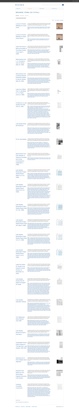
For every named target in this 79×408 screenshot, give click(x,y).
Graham (38, 288)
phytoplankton (44, 290)
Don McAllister (46, 93)
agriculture (36, 93)
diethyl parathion (38, 321)
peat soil (40, 308)
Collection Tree (18, 8)
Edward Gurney (47, 49)
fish (39, 78)
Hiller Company (33, 192)
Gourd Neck (42, 65)
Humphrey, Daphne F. (33, 39)
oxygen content (38, 131)
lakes (34, 95)
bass (35, 320)
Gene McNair (43, 94)
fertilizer (31, 109)
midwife (28, 40)
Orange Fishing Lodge (38, 242)
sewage (36, 82)
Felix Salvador (31, 157)
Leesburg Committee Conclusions (19, 386)
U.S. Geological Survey (42, 196)
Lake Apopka (34, 51)
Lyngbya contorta (38, 112)
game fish (31, 288)
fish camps (37, 129)
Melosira (42, 112)
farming (35, 129)
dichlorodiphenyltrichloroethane (35, 78)
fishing (29, 64)
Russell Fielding (29, 292)
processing (46, 350)
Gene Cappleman (34, 376)
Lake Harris (36, 289)
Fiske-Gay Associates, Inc (30, 305)
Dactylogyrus (29, 285)
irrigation (28, 349)
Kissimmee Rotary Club (44, 209)
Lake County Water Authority (43, 193)
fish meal (46, 389)
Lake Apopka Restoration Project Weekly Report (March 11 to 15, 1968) (21, 173)
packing (34, 350)
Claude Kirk (34, 388)
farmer (33, 129)
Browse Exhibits (42, 8)
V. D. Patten (46, 95)
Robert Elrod (41, 177)
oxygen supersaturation (37, 114)
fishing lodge (32, 64)
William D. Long (45, 310)
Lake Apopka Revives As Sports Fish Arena (21, 332)
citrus (28, 78)
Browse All (17, 15)
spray (41, 292)
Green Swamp (39, 376)
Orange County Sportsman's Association (40, 113)
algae (35, 49)
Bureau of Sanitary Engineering (42, 345)
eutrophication (46, 143)
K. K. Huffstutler (45, 192)
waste (49, 82)
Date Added (61, 20)
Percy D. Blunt (35, 52)
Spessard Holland (39, 52)
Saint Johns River (45, 157)
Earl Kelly (44, 208)
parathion (38, 290)
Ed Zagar (30, 129)
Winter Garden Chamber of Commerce (35, 271)
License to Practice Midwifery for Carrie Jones (21, 25)
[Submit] (63, 5)
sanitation (31, 82)
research (28, 82)
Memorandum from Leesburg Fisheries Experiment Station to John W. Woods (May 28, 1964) (21, 77)
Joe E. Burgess (46, 79)
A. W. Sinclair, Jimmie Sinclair (33, 173)
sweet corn (30, 310)
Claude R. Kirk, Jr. (35, 143)
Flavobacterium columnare (43, 286)
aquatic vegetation (39, 142)
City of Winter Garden (33, 346)
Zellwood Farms (41, 228)
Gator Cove (35, 65)
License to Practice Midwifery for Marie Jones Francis (21, 36)
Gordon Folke (46, 240)
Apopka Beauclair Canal (34, 63)
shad (37, 82)
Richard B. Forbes (47, 308)
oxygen (33, 114)
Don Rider (40, 108)
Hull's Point (45, 65)
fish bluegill (47, 63)
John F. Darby (41, 307)
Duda (44, 285)
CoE (43, 267)
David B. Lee (38, 346)
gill (32, 288)
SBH (33, 82)
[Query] (53, 5)
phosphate (44, 114)
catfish (42, 63)
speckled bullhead (37, 292)
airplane (39, 93)
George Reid (31, 79)
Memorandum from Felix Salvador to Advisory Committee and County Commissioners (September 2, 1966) (21, 159)
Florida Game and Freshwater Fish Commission (40, 64)
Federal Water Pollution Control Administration (38, 389)
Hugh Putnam (36, 209)
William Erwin (35, 83)
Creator (58, 20)
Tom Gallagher (34, 178)
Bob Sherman (29, 128)
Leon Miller (31, 308)
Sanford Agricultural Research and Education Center (34, 309)
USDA (41, 197)
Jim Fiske (37, 307)
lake (31, 80)
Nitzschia (28, 113)
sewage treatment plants (37, 257)
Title (55, 20)
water (28, 83)
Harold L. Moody (42, 288)
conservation (42, 93)
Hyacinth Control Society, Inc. (31, 269)
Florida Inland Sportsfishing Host (44, 347)
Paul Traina (37, 177)
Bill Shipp (32, 174)
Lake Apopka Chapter (38, 349)
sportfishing (29, 147)
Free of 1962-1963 (38, 348)
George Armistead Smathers (44, 50)
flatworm (38, 286)
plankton (48, 114)
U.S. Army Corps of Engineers (40, 213)
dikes (43, 174)
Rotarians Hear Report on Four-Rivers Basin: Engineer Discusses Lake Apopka (21, 374)
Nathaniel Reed (40, 211)
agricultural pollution (32, 49)
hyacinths (37, 192)
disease (37, 108)
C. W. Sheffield (33, 128)
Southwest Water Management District (44, 377)
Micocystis (44, 112)
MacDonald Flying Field (42, 289)
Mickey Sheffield (32, 211)
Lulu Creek (37, 51)
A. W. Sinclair (31, 267)
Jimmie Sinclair (41, 269)
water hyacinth (41, 310)
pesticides (46, 242)
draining (28, 347)
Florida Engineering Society (39, 239)
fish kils (34, 109)
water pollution (47, 132)
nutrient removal (44, 211)
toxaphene (48, 292)
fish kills (31, 144)
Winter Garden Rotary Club (39, 378)
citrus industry (43, 320)
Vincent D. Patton (38, 178)
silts (41, 257)
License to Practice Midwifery (40, 39)
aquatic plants (38, 49)
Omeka (63, 406)
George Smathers (29, 51)
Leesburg (38, 80)
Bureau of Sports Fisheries (34, 189)
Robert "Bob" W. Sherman (30, 132)
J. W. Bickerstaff (35, 111)
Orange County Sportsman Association (32, 81)
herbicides (47, 268)
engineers (34, 375)
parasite (35, 290)
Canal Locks (39, 63)
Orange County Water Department (32, 256)
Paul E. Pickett (34, 177)
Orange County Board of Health (44, 51)
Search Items (27, 15)
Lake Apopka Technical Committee (34, 193)
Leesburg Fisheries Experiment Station (45, 80)
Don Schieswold (44, 108)
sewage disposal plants (45, 309)
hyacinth (39, 79)
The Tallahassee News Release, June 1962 (20, 318)
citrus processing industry (38, 374)
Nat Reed (36, 211)
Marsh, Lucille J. (46, 39)
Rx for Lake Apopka (21, 139)
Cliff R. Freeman (40, 174)
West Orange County (32, 133)
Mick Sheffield (45, 241)
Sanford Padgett (45, 177)
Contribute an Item (54, 8)
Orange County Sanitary (36, 335)
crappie (44, 63)
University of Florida (37, 197)
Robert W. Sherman (32, 351)
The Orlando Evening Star (40, 132)
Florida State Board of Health (31, 50)
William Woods (34, 117)
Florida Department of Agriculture (42, 390)
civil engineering (44, 374)
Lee (36, 80)
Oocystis (34, 113)
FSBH (36, 50)
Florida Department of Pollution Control (40, 305)
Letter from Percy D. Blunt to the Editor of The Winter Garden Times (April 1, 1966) (21, 50)
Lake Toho (40, 210)
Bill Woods (46, 188)
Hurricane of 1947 (35, 79)
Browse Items (30, 8)
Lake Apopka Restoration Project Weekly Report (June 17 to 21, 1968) (21, 253)
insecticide (42, 79)
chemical (37, 128)
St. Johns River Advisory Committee (43, 158)
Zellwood (41, 133)
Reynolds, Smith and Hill (46, 212)
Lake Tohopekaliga (45, 210)
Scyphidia (33, 292)
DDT (29, 78)
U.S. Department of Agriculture (35, 196)
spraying (43, 95)
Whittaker (31, 117)
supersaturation (44, 292)
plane (38, 95)
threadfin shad (34, 324)
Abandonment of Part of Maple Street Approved (21, 359)
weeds (47, 270)
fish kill (30, 94)
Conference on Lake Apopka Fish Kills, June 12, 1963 (21, 104)
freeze (42, 348)
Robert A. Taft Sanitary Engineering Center (43, 291)
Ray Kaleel (45, 256)
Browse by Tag (22, 15)
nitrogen (47, 112)
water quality (33, 53)
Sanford (31, 40)
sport (44, 335)
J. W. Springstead (39, 111)
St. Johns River (36, 158)
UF (32, 310)
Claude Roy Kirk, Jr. (41, 143)
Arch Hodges (46, 173)
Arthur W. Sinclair (42, 188)
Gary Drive (39, 50)
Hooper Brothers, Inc (33, 307)
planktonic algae (29, 291)
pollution (47, 81)
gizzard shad (38, 65)
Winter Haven (44, 324)
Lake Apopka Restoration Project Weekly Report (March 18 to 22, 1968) (21, 188)
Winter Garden (37, 53)
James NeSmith (41, 192)
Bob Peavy (38, 320)
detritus (34, 285)
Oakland (31, 113)
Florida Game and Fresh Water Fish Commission (38, 144)
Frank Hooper (46, 306)
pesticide (45, 81)
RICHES (19, 5)
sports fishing (44, 52)
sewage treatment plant (43, 351)
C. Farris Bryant (43, 49)
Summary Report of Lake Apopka (43, 82)
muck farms (34, 308)
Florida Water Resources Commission (39, 110)
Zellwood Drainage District (34, 228)
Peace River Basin (40, 81)
